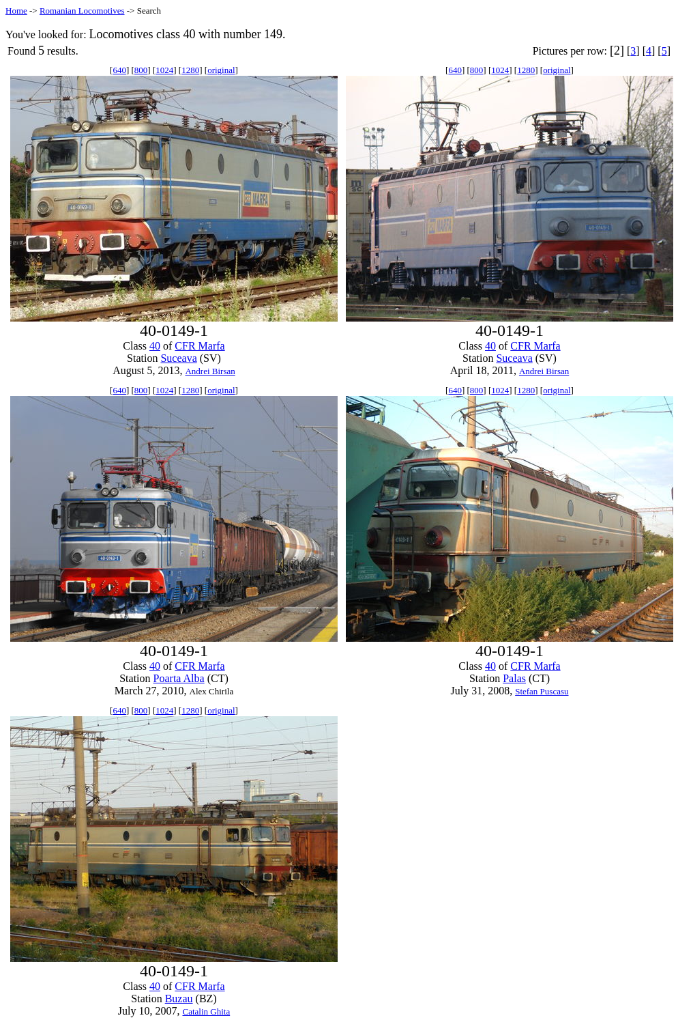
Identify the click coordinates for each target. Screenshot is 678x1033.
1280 (190, 70)
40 (154, 346)
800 (141, 70)
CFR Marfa (199, 346)
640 (119, 70)
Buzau (179, 998)
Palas (514, 678)
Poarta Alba (179, 678)
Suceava (178, 358)
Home (16, 10)
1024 (164, 70)
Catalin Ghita (206, 1011)
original (221, 70)
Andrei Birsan (210, 371)
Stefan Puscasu (541, 691)
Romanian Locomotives (82, 10)
